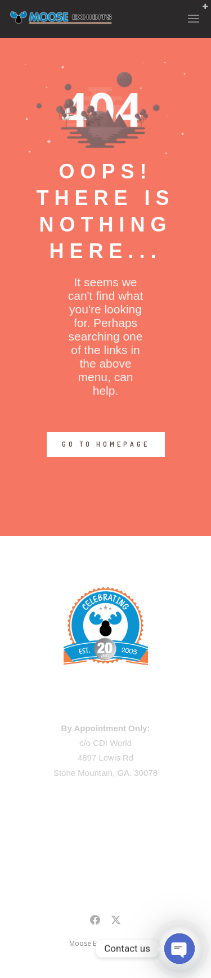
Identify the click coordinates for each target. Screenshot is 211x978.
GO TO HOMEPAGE (106, 444)
